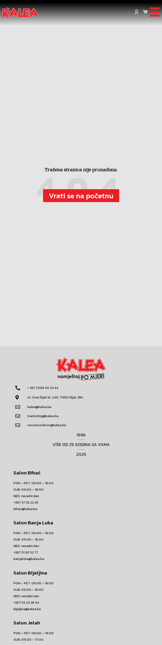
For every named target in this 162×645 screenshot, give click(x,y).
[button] (81, 195)
